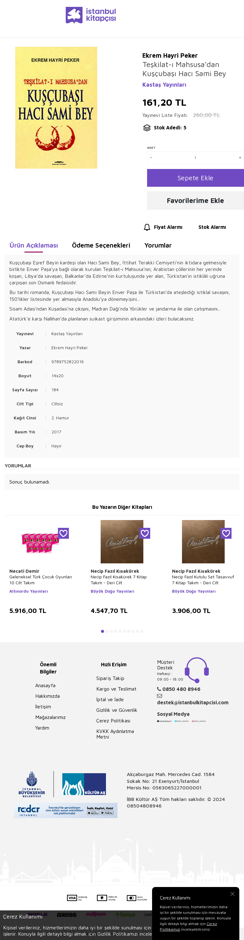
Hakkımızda (47, 697)
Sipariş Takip (110, 679)
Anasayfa (45, 687)
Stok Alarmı (206, 229)
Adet (151, 147)
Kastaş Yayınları (164, 84)
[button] (102, 632)
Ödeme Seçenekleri (101, 246)
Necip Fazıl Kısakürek (115, 572)
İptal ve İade (110, 701)
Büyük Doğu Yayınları (112, 592)
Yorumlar (158, 246)
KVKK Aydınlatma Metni (115, 735)
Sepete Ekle (195, 178)
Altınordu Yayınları (28, 592)
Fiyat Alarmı (162, 229)
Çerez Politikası (113, 722)
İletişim (43, 708)
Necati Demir (24, 572)
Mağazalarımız (50, 718)
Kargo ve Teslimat (116, 690)
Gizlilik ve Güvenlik (116, 711)
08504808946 (144, 807)
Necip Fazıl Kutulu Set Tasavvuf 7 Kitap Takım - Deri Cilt (203, 581)
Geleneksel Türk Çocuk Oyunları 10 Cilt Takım (40, 581)
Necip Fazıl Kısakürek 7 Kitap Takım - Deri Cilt (119, 581)
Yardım (42, 729)
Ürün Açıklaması (33, 246)
